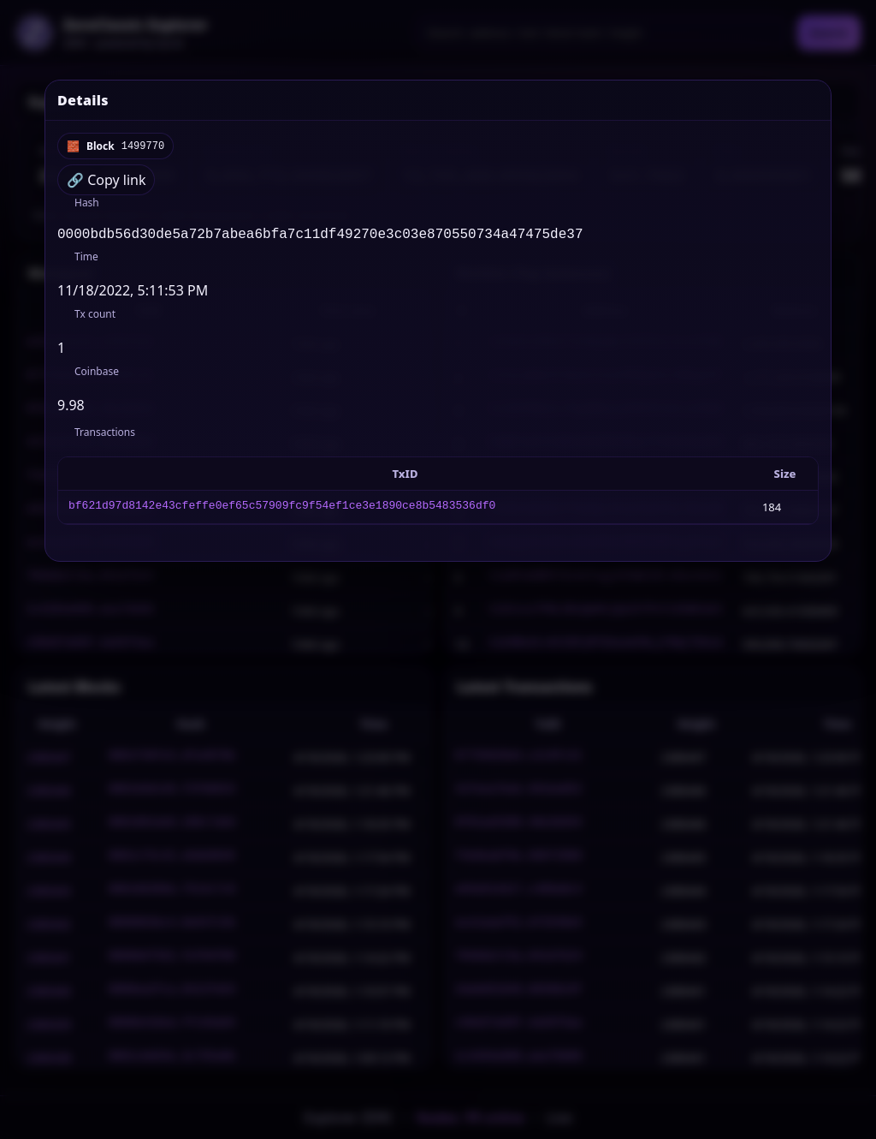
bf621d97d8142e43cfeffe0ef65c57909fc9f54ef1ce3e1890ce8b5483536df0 (281, 510)
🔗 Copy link (106, 179)
